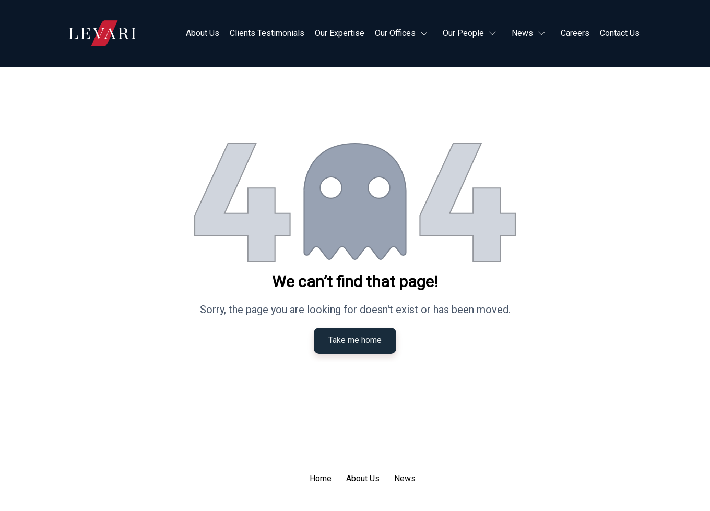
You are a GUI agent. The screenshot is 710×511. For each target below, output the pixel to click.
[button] (404, 33)
